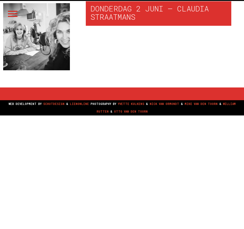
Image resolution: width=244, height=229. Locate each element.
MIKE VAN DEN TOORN (201, 104)
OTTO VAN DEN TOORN (131, 111)
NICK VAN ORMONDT (164, 104)
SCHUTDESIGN (53, 104)
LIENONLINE (79, 104)
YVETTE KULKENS (131, 104)
